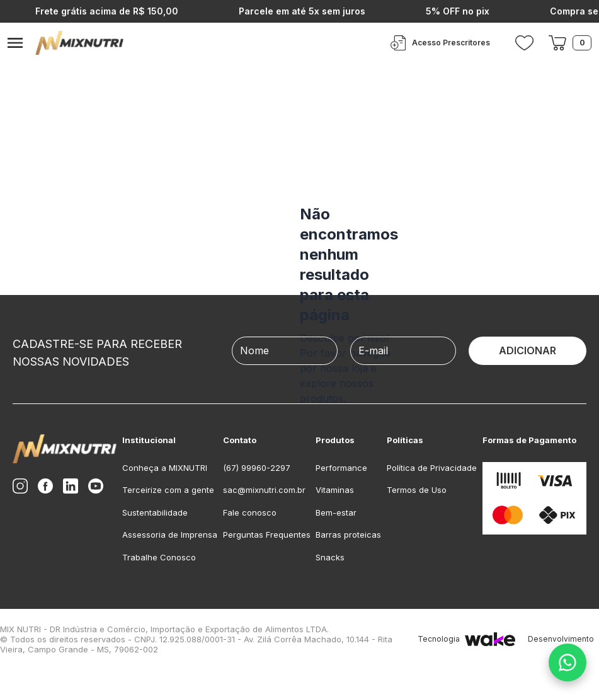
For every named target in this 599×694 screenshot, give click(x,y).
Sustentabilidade (155, 512)
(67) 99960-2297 (256, 468)
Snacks (330, 557)
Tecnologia (466, 639)
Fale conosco (250, 512)
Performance (341, 468)
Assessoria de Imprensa (169, 534)
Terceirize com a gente (168, 490)
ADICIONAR (527, 350)
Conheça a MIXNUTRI (164, 468)
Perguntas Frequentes (267, 534)
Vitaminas (335, 490)
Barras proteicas (348, 534)
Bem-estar (336, 512)
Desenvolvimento (563, 639)
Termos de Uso (417, 490)
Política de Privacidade (432, 468)
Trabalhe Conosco (159, 557)
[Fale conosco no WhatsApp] (567, 662)
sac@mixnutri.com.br (264, 490)
